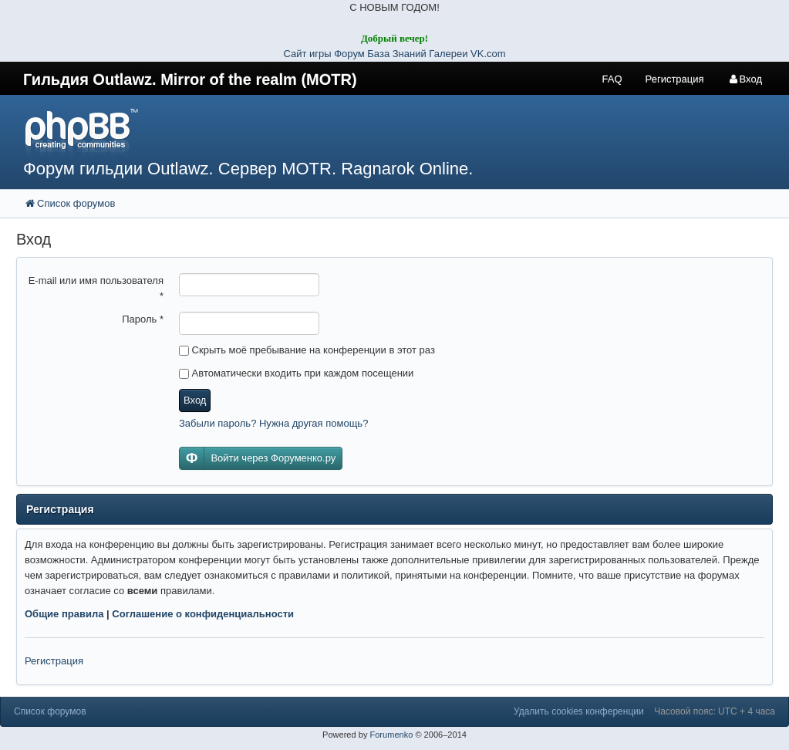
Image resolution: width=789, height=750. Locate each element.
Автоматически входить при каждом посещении (296, 373)
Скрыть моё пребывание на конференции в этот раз (307, 350)
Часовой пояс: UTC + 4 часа (714, 711)
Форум (350, 53)
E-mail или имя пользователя (96, 288)
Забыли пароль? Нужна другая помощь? (273, 423)
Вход (195, 400)
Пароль (143, 319)
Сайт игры (307, 53)
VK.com (488, 53)
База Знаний (396, 53)
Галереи (448, 53)
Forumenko (391, 734)
